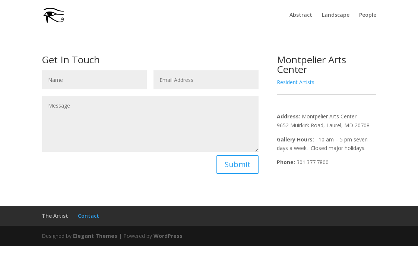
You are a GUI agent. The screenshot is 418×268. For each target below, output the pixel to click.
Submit (237, 164)
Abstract (300, 15)
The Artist (55, 215)
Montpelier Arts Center (311, 64)
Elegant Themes (95, 235)
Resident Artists (295, 82)
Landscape (335, 15)
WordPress (168, 235)
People (367, 15)
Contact (88, 215)
